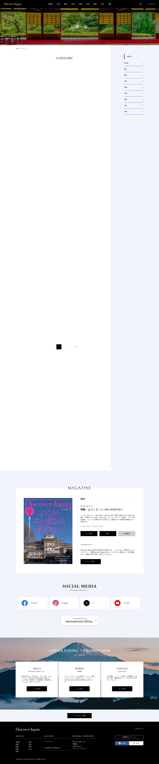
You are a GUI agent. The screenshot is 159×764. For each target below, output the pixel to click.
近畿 (80, 4)
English (152, 4)
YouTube (126, 603)
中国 (87, 4)
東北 (58, 4)
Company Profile (52, 748)
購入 (107, 533)
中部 (73, 4)
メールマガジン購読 (79, 715)
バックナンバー (49, 741)
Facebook (34, 603)
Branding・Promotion (83, 736)
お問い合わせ (77, 746)
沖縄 (109, 4)
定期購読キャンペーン (129, 737)
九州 (102, 4)
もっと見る (88, 533)
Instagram (65, 603)
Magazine (48, 736)
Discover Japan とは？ (79, 741)
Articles (20, 736)
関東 (65, 4)
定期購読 (127, 533)
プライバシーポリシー (80, 748)
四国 (95, 4)
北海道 (50, 4)
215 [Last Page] (76, 346)
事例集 (75, 744)
